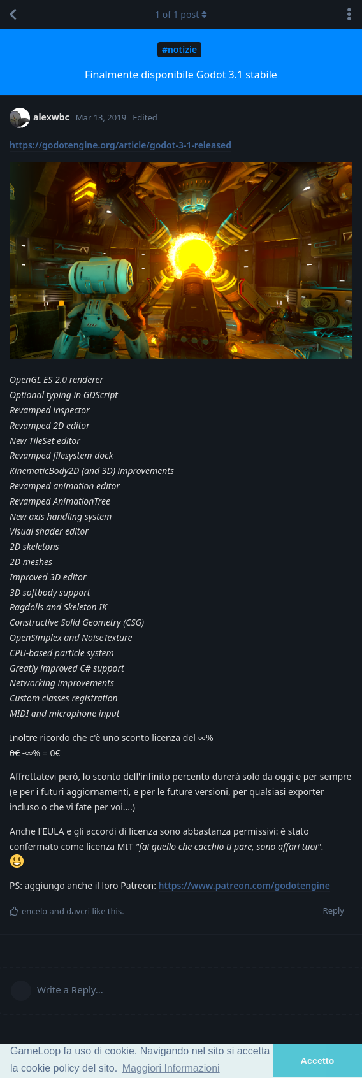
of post (181, 14)
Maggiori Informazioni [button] (171, 1068)
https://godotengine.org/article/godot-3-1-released (120, 145)
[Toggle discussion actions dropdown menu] (349, 14)
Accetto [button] (318, 1061)
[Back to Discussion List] (12, 14)
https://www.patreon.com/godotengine (244, 885)
